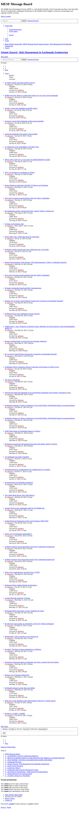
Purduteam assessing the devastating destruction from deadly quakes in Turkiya (31, 444)
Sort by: (24, 729)
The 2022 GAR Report (12, 380)
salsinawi (10, 84)
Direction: (39, 729)
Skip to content (6, 16)
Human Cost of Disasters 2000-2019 (17, 675)
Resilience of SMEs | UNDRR (15, 713)
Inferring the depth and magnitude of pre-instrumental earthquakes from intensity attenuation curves (38, 393)
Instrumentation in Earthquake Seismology (19, 482)
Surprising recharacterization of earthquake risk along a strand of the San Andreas (32, 662)
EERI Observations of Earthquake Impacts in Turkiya (22, 431)
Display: (9, 729)
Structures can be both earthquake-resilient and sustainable (24, 121)
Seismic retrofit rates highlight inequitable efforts (21, 108)
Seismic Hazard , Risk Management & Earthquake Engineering (34, 52)
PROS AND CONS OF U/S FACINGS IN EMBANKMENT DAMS (27, 160)
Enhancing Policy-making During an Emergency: (21, 585)
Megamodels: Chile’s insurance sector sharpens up (21, 636)
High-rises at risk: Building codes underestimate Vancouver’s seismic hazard (30, 701)
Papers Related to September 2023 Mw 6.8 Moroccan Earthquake (26, 185)
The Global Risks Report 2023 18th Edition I (20, 495)
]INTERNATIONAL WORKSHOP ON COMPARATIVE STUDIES (27, 470)
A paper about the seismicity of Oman (17, 598)
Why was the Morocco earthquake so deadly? (20, 172)
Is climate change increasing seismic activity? (20, 83)
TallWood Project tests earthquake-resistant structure (22, 314)
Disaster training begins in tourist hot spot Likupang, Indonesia (25, 341)
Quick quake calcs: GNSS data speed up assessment (22, 237)
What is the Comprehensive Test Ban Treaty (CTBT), (22, 572)
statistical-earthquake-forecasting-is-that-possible (21, 134)
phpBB (11, 804)
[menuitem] (15, 29)
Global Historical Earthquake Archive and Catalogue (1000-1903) (26, 521)
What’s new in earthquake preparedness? (18, 534)
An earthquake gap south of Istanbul (17, 457)
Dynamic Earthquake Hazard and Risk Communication (23, 288)
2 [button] (5, 68)
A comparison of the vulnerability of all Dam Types (22, 147)
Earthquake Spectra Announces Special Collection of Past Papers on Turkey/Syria (32, 367)
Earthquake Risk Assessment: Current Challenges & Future (24, 611)
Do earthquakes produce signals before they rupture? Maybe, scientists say (29, 211)
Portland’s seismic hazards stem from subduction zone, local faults (27, 249)
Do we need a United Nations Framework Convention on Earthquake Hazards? (31, 354)
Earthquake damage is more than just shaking (20, 688)
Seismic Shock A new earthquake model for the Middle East (25, 508)
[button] (6, 70)
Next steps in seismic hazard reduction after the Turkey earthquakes (27, 198)
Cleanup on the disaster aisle (14, 224)
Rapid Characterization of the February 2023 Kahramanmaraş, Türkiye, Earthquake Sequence (36, 262)
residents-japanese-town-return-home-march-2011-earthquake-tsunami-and (29, 547)
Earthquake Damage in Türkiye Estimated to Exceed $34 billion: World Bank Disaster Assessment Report (40, 405)
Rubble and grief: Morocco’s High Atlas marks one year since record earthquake (31, 95)
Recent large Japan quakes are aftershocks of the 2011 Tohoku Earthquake (29, 624)
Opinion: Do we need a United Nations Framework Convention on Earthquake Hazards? (34, 301)
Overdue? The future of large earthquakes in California (23, 649)
